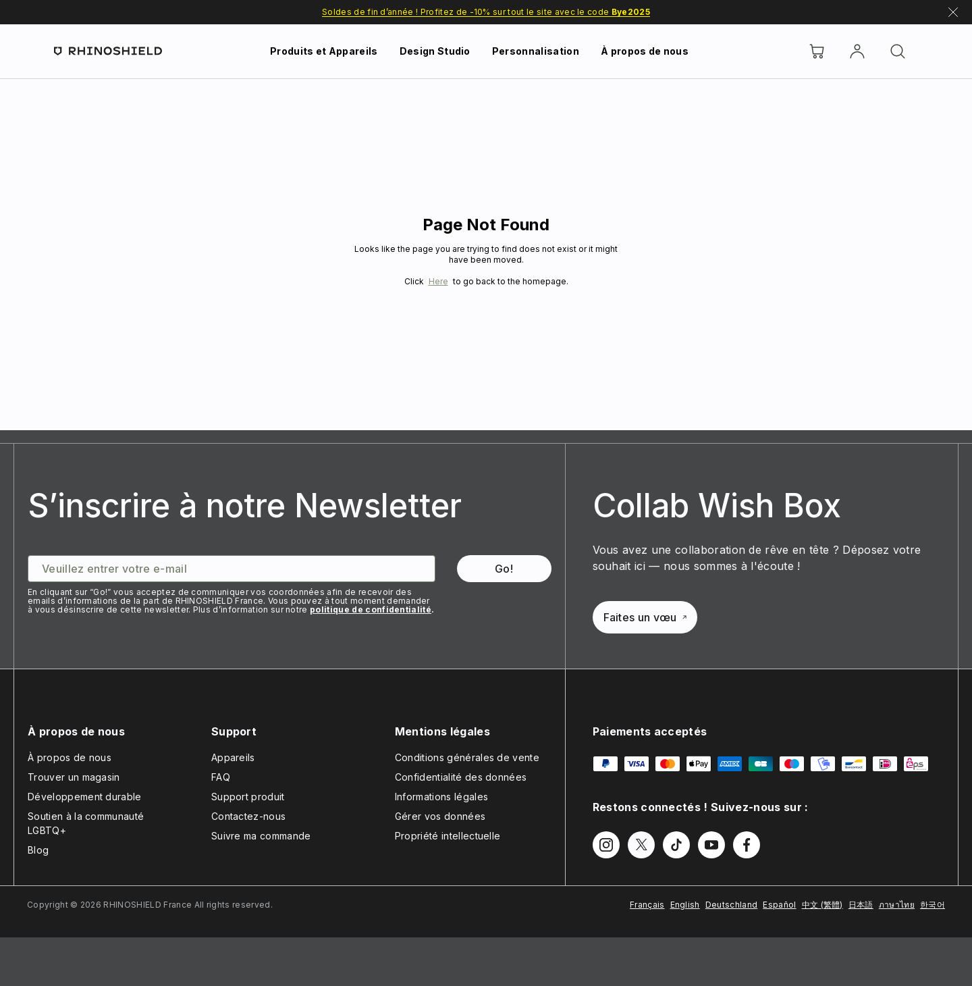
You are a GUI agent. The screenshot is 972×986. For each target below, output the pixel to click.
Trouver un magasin (74, 777)
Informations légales (441, 796)
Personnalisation (535, 51)
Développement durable (85, 796)
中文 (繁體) (822, 905)
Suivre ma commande (261, 835)
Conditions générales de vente (467, 757)
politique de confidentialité (370, 609)
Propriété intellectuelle (448, 835)
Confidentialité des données (461, 777)
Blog (38, 850)
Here (438, 281)
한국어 (932, 905)
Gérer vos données (440, 816)
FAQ (220, 777)
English (685, 905)
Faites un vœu (644, 617)
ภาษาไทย (897, 905)
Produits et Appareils (324, 51)
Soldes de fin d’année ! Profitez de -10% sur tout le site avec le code (486, 12)
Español (779, 905)
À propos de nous (644, 51)
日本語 (860, 905)
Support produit (248, 796)
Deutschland (731, 905)
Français (647, 905)
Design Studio (435, 51)
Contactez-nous (248, 816)
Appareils (233, 757)
